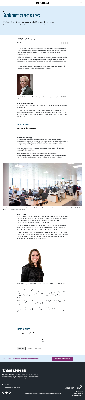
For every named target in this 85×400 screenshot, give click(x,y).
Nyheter (5, 11)
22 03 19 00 (6, 385)
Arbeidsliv (29, 348)
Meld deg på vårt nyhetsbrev (26, 128)
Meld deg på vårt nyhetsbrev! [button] (62, 359)
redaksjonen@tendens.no (11, 387)
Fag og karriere (38, 348)
